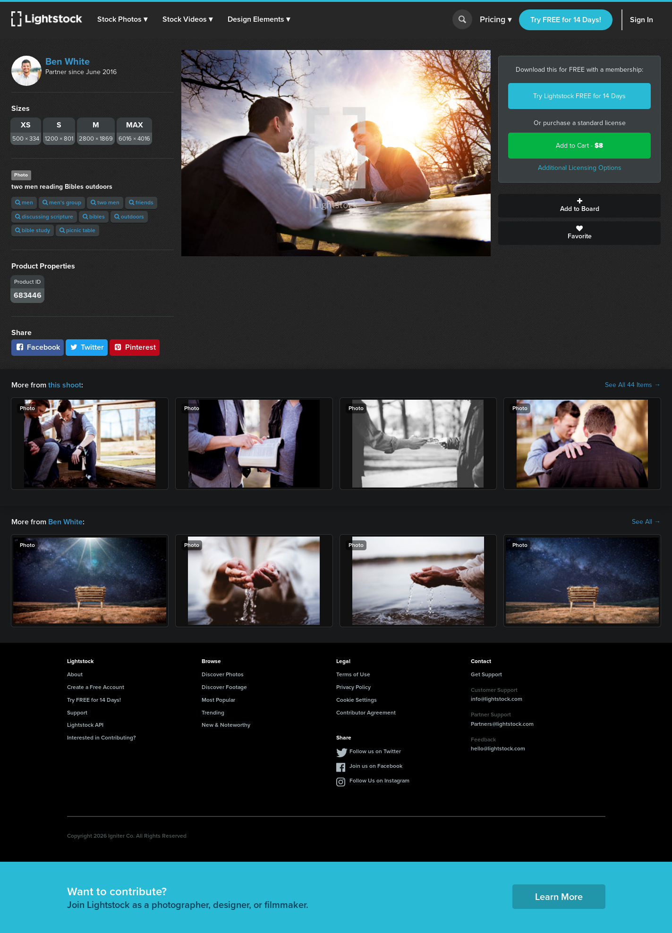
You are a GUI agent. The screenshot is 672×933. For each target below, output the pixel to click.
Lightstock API (85, 725)
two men (105, 202)
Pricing (495, 19)
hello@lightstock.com (498, 748)
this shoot (64, 384)
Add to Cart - (579, 146)
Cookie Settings (356, 700)
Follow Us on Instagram (379, 780)
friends (141, 202)
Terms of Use (353, 674)
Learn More (559, 897)
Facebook (37, 347)
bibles (94, 216)
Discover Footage (224, 687)
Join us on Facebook (375, 766)
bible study (32, 230)
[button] (122, 19)
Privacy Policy (353, 687)
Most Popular (218, 700)
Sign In (641, 19)
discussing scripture (44, 216)
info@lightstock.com (496, 699)
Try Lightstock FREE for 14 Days (579, 96)
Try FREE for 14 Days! (565, 19)
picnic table (77, 230)
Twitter (86, 347)
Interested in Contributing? (101, 737)
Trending (213, 712)
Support (77, 712)
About (75, 674)
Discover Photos (223, 674)
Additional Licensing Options (579, 168)
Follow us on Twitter (375, 751)
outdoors (129, 216)
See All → (646, 522)
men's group (62, 202)
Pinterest (134, 347)
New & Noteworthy (226, 725)
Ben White (67, 61)
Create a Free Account (95, 687)
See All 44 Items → (633, 385)
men (24, 202)
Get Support (486, 674)
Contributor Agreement (366, 712)
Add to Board (579, 206)
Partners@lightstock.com (502, 724)
